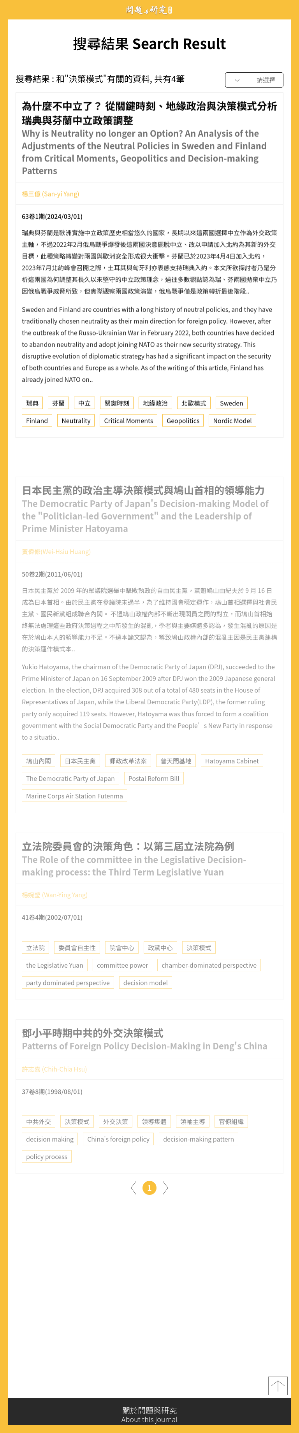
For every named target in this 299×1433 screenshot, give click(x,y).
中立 (84, 405)
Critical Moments (128, 423)
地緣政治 (155, 405)
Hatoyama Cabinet (232, 775)
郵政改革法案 (128, 775)
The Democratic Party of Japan (70, 793)
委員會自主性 (77, 962)
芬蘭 (58, 405)
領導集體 (154, 1136)
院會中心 (121, 962)
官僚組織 (231, 1136)
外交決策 (115, 1136)
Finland (37, 423)
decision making (50, 1154)
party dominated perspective (68, 997)
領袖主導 (192, 1136)
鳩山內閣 (38, 775)
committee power (122, 979)
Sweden (231, 405)
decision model (145, 997)
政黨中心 (160, 962)
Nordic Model (232, 423)
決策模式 (198, 962)
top (278, 1389)
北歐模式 (193, 405)
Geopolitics (183, 423)
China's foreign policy (118, 1154)
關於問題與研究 (149, 1415)
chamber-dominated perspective (209, 979)
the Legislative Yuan (54, 979)
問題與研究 (149, 10)
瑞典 (32, 405)
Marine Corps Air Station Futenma (74, 810)
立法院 (35, 962)
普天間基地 (176, 775)
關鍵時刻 (116, 405)
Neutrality (76, 423)
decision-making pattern (198, 1154)
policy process (46, 1171)
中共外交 (38, 1136)
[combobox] (254, 80)
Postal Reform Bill (153, 793)
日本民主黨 (80, 775)
